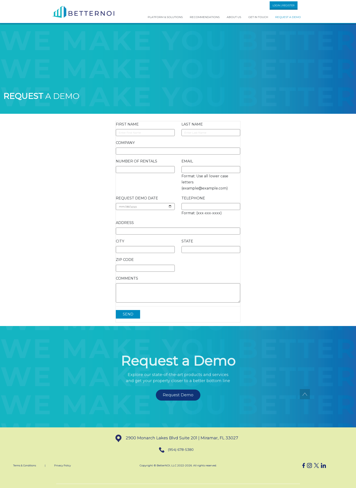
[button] (83, 11)
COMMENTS (127, 278)
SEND (128, 314)
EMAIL (187, 161)
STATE (187, 241)
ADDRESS (125, 223)
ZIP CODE (125, 260)
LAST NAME (192, 124)
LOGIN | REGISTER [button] (284, 5)
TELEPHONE (193, 198)
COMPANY (125, 143)
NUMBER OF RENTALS (136, 161)
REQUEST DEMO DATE (137, 198)
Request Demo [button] (178, 394)
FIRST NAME (127, 124)
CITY (120, 241)
